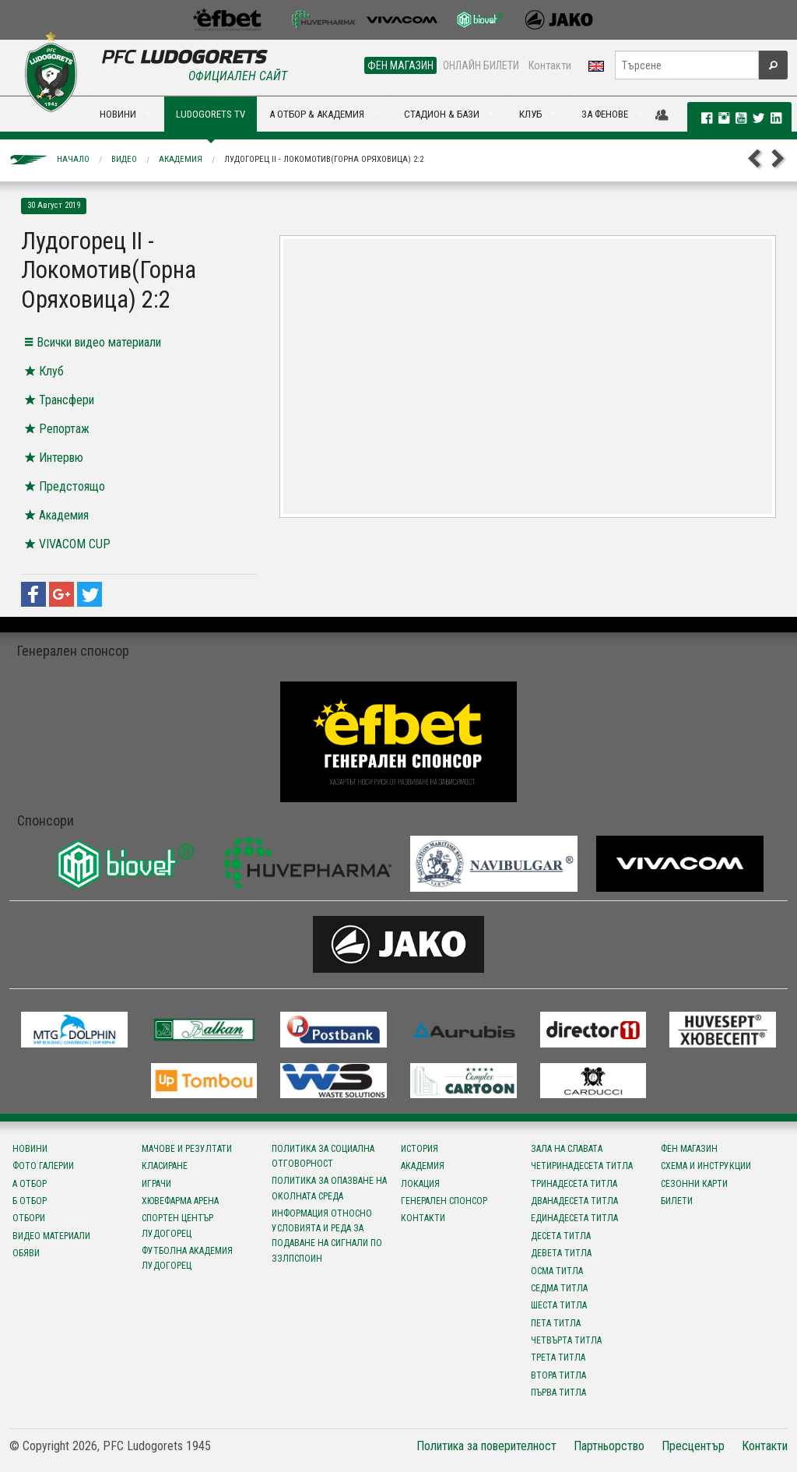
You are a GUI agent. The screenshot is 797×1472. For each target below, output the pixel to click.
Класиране (165, 1165)
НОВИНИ (118, 114)
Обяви (26, 1253)
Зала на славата (566, 1148)
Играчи (156, 1183)
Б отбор (29, 1201)
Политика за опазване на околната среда (329, 1188)
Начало (73, 159)
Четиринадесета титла (582, 1165)
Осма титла (557, 1271)
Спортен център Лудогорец (177, 1225)
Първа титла (558, 1392)
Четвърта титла (566, 1340)
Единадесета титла (574, 1218)
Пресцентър (693, 1446)
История (419, 1148)
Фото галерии (43, 1165)
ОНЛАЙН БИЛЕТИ (481, 65)
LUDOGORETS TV (210, 114)
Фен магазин (689, 1148)
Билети (677, 1201)
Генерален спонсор (444, 1201)
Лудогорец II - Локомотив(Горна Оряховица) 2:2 (323, 159)
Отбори (28, 1218)
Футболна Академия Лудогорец (187, 1258)
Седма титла (559, 1288)
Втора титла (558, 1375)
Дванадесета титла (574, 1201)
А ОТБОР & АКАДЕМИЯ (316, 114)
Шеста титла (559, 1305)
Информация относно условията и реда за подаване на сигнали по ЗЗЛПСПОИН (327, 1236)
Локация (420, 1183)
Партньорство (609, 1446)
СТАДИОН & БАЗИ (441, 114)
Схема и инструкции (706, 1165)
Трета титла (558, 1357)
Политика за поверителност (486, 1446)
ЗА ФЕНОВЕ (604, 114)
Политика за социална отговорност (323, 1156)
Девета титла (561, 1253)
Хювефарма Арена (180, 1201)
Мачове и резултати (187, 1148)
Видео (124, 159)
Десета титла (561, 1236)
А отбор (29, 1183)
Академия (180, 159)
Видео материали (51, 1236)
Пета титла (556, 1323)
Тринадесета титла (574, 1183)
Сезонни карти (694, 1183)
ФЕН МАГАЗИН (400, 65)
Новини (29, 1148)
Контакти (549, 65)
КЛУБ (530, 114)
